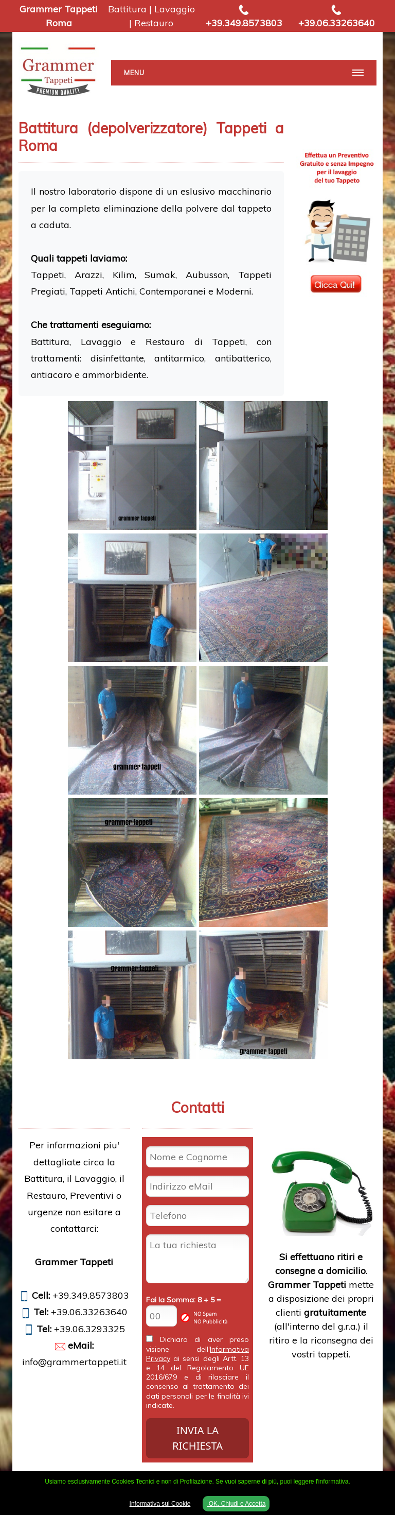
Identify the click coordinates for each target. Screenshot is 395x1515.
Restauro (153, 23)
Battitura (127, 9)
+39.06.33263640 (336, 23)
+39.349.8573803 (244, 23)
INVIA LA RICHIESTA (197, 1438)
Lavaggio (174, 9)
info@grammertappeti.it (74, 1362)
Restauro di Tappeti (195, 342)
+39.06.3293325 (89, 1329)
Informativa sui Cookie (160, 1503)
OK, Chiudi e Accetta (236, 1503)
